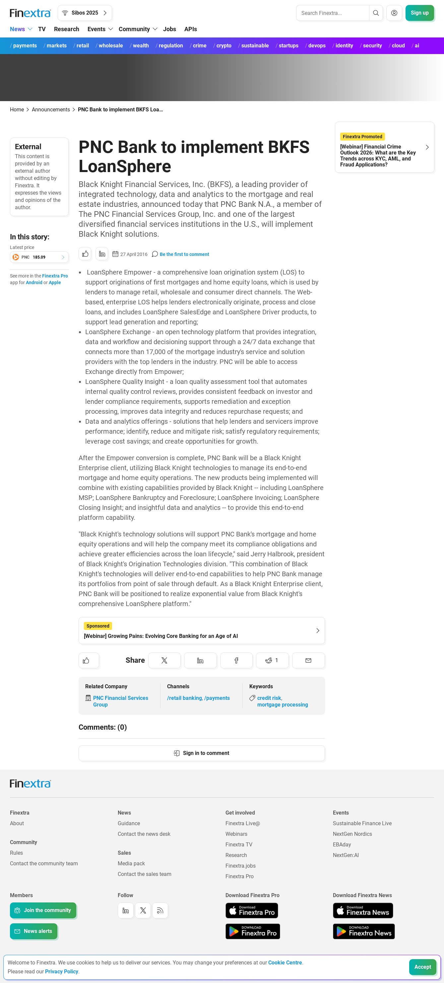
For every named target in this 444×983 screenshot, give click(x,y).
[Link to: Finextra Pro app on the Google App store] (252, 931)
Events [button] (96, 29)
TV (42, 29)
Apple (55, 282)
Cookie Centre (285, 962)
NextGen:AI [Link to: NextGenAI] (346, 855)
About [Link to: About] (17, 823)
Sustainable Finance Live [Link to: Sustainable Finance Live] (362, 823)
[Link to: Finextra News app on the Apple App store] (363, 910)
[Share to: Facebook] (236, 660)
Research (66, 29)
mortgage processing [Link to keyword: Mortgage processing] (282, 705)
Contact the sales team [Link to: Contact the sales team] (144, 874)
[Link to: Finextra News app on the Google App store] (364, 931)
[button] (39, 257)
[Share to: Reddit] (272, 660)
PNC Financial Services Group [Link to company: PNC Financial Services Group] (120, 701)
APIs (190, 29)
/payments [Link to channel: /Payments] (217, 698)
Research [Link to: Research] (236, 855)
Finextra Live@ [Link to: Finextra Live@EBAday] (242, 823)
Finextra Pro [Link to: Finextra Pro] (239, 876)
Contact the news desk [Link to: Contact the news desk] (144, 834)
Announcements (51, 109)
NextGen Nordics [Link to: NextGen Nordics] (352, 834)
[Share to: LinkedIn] (101, 253)
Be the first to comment (184, 254)
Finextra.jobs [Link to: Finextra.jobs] (240, 866)
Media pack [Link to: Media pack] (131, 863)
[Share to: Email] (308, 660)
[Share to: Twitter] (164, 660)
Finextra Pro (55, 275)
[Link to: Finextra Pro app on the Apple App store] (251, 910)
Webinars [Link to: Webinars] (236, 834)
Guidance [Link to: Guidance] (129, 823)
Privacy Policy (61, 971)
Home (17, 109)
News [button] (17, 29)
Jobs (169, 29)
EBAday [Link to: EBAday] (342, 844)
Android (34, 282)
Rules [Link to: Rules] (16, 853)
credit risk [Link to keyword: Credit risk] (269, 698)
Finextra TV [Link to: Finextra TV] (238, 844)
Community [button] (134, 29)
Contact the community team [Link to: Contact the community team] (44, 863)
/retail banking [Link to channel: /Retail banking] (184, 698)
